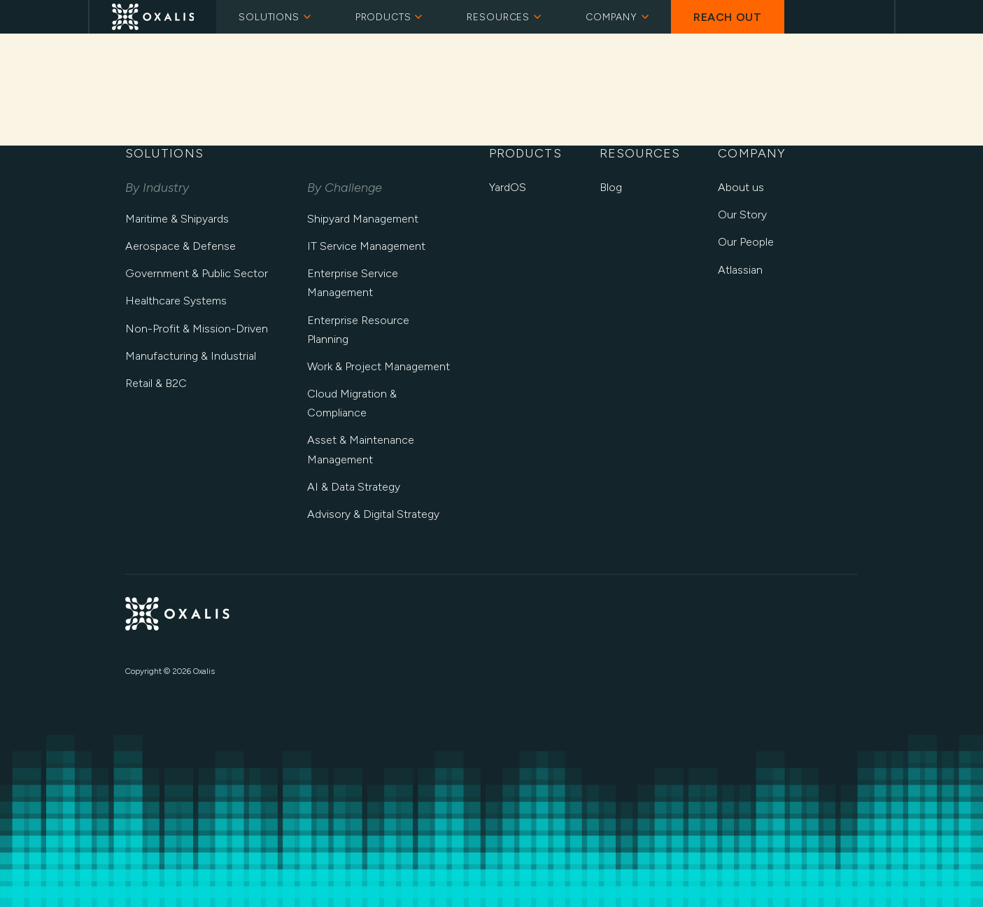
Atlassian (740, 269)
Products (389, 17)
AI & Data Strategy (353, 486)
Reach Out (727, 17)
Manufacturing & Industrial (190, 356)
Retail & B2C (156, 383)
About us (741, 187)
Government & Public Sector (196, 273)
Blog (611, 187)
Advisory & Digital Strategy (373, 514)
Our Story (742, 214)
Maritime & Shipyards (177, 218)
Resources (504, 17)
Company (617, 17)
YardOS (507, 187)
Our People (746, 241)
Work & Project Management (378, 366)
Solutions (275, 17)
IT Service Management (366, 246)
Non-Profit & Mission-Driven (196, 328)
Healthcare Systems (176, 300)
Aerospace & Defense (180, 246)
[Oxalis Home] (153, 17)
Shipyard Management (362, 218)
